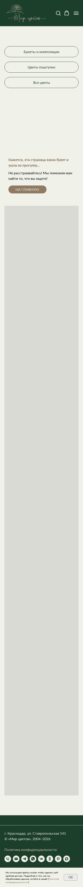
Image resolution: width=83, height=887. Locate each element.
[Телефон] (7, 859)
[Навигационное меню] (76, 13)
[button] (58, 13)
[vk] (41, 859)
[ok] (49, 859)
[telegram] (24, 859)
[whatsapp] (33, 859)
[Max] (66, 859)
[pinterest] (58, 859)
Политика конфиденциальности (30, 849)
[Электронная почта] (16, 859)
